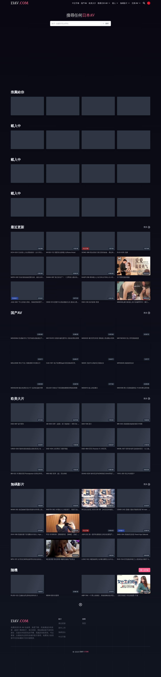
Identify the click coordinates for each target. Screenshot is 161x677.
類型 (84, 623)
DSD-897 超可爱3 (17, 424)
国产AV (84, 3)
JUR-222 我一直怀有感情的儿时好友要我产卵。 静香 (100, 534)
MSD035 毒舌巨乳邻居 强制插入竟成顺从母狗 (98, 338)
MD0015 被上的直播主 (90, 388)
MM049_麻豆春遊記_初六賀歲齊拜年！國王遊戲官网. (135, 302)
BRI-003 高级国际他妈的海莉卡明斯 (129, 424)
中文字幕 (75, 3)
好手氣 (144, 570)
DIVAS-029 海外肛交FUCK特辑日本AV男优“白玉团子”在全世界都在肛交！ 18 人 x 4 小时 (113, 473)
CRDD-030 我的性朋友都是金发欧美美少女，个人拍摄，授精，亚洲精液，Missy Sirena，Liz (43, 449)
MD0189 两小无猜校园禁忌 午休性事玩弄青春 (133, 388)
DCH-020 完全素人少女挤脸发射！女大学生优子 (28, 252)
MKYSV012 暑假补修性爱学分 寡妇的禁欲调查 (62, 338)
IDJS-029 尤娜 (122, 252)
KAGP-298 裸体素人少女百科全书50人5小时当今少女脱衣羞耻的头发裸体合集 (109, 277)
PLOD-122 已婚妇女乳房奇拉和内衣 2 (24, 595)
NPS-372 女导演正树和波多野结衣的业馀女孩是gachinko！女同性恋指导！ (37, 559)
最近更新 (62, 623)
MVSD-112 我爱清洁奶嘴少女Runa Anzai (60, 252)
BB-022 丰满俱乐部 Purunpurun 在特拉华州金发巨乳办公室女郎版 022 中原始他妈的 (41, 473)
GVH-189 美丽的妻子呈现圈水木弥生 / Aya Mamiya (29, 534)
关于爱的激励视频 (123, 277)
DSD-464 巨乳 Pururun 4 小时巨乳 (94, 449)
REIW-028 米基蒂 (52, 595)
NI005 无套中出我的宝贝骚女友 (93, 363)
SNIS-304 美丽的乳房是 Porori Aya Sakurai (132, 534)
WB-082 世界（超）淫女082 (56, 473)
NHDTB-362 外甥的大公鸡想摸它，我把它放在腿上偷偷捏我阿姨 (69, 509)
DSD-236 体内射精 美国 (90, 302)
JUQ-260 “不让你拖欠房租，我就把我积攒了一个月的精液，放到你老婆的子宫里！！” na (42, 302)
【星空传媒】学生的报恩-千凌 (127, 595)
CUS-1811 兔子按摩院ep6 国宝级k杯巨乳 (60, 363)
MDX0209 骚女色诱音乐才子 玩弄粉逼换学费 (27, 388)
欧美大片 (92, 3)
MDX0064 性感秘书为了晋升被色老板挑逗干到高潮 (29, 338)
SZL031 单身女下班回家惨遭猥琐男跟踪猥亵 (61, 388)
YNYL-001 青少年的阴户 (126, 473)
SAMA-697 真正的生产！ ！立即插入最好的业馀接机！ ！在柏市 (69, 277)
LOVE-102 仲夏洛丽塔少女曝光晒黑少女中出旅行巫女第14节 (103, 559)
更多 (147, 227)
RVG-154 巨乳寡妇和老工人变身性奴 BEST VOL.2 (134, 559)
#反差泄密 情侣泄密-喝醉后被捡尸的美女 (60, 559)
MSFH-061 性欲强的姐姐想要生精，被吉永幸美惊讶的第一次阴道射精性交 (37, 277)
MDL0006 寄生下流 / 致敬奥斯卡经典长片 (25, 363)
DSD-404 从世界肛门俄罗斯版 (57, 449)
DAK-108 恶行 (87, 424)
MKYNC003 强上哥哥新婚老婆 (128, 338)
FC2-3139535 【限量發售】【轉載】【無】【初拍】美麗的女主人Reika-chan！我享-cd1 (77, 534)
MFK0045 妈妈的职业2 (125, 363)
